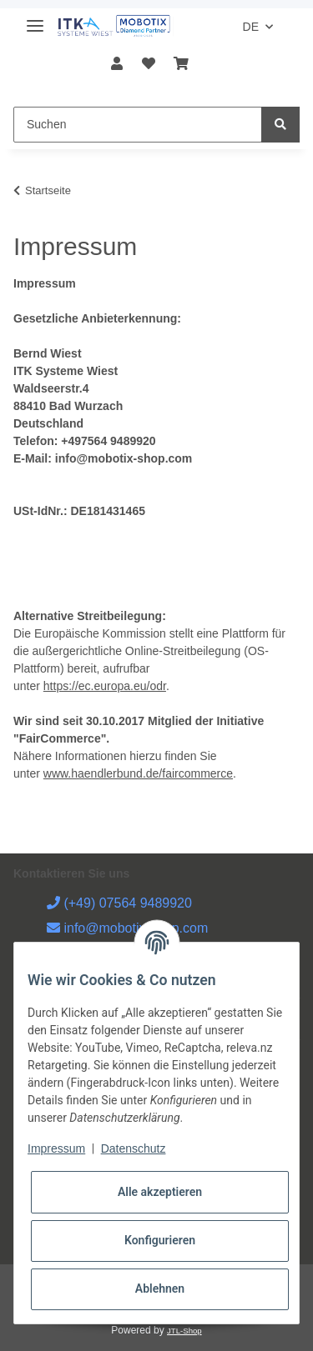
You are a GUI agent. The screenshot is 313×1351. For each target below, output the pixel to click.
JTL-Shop (184, 1330)
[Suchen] (137, 125)
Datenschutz (133, 1148)
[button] (117, 64)
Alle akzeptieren (160, 1191)
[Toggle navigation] (35, 18)
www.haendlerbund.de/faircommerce (138, 773)
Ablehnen (159, 1288)
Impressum (56, 1148)
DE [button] (251, 26)
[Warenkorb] (181, 64)
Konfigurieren (159, 1240)
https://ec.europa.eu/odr (104, 686)
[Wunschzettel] (148, 64)
